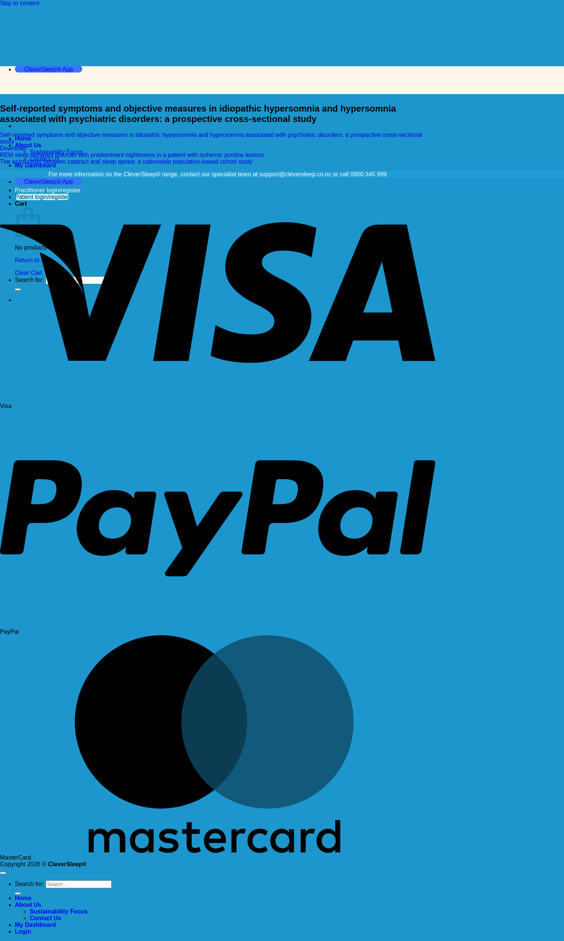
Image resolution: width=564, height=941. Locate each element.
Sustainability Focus (59, 911)
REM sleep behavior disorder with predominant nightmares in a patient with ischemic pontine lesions (132, 155)
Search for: (29, 884)
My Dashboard (35, 165)
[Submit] (18, 893)
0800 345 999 (368, 174)
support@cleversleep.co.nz (295, 174)
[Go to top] (3, 873)
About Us (28, 145)
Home (23, 138)
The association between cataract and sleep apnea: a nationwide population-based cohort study (126, 161)
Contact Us (45, 918)
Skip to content (19, 3)
